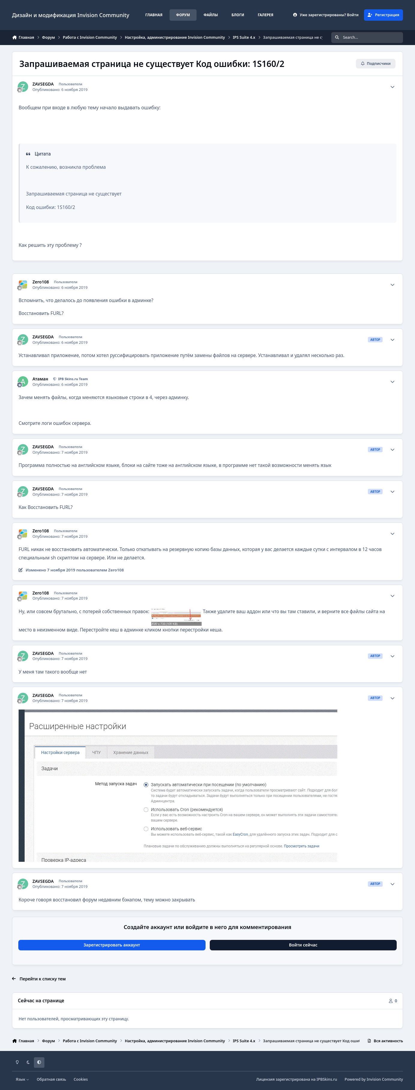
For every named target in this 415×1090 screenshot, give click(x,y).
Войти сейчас (303, 945)
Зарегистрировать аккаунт (111, 945)
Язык (22, 1079)
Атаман (40, 379)
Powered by (374, 1079)
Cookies (81, 1079)
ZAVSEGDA (43, 84)
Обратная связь (51, 1079)
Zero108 (40, 282)
